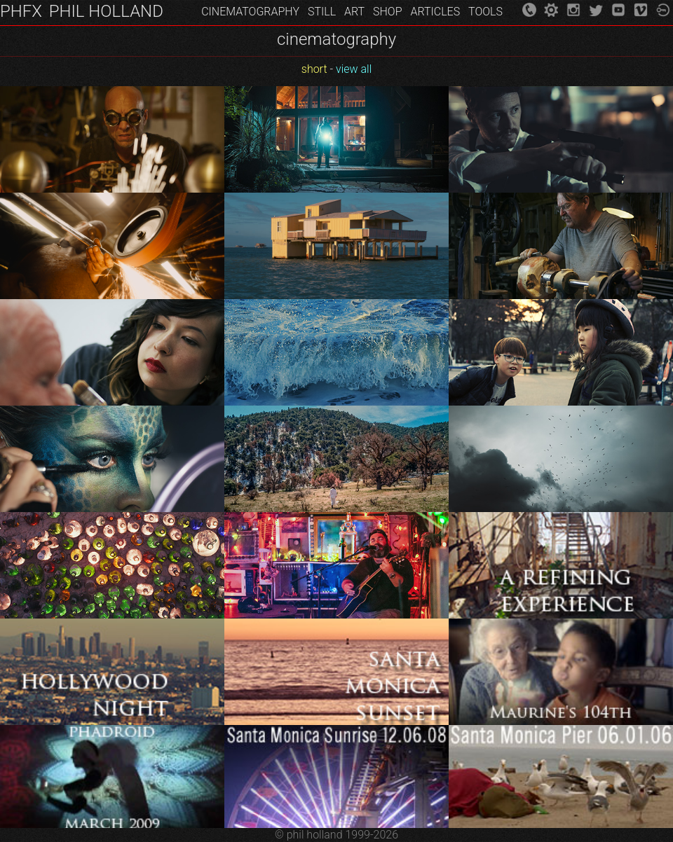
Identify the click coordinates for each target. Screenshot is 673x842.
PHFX (21, 11)
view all (354, 69)
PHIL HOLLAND (106, 11)
